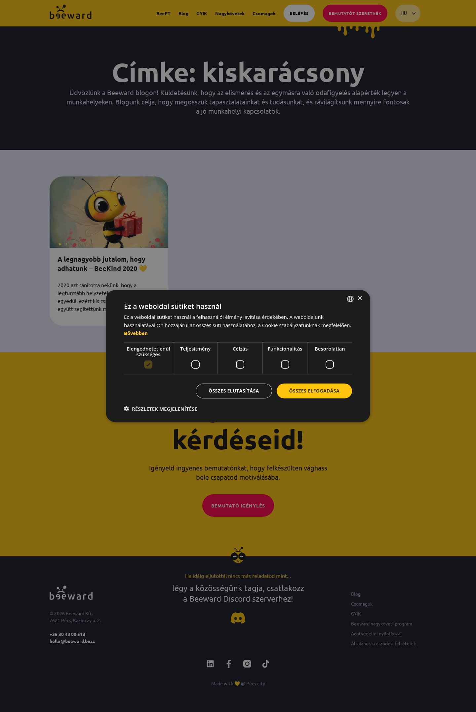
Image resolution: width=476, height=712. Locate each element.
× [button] (359, 298)
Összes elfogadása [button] (314, 391)
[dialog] (238, 356)
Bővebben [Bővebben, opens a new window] (136, 333)
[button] (160, 408)
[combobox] (350, 298)
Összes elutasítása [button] (234, 391)
